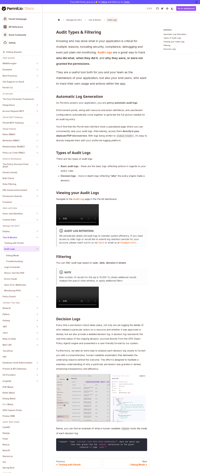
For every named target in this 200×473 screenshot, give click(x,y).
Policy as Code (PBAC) (14, 152)
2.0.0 (149, 8)
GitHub (104, 2)
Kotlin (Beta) (9, 393)
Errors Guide (10, 279)
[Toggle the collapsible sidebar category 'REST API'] (37, 345)
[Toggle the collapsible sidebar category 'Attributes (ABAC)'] (37, 140)
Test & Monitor (10, 237)
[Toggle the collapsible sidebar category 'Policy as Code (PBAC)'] (37, 153)
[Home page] (59, 20)
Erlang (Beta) (9, 398)
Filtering (166, 45)
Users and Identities (13, 213)
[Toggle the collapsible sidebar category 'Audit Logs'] (37, 249)
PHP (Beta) (8, 387)
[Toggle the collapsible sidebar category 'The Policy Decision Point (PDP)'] (37, 164)
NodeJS (7, 308)
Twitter (127, 2)
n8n (5, 356)
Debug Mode (12, 255)
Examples (7, 69)
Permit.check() (10, 172)
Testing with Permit (14, 243)
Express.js (8, 456)
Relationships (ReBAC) (14, 146)
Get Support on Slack (13, 81)
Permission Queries (12, 196)
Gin (4, 462)
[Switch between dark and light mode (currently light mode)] (172, 8)
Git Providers (9, 375)
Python (6, 314)
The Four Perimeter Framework (18, 99)
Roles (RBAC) (9, 134)
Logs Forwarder (12, 267)
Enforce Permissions (12, 159)
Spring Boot (8, 467)
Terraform (8, 351)
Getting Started (12, 52)
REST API (7, 345)
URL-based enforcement (15, 190)
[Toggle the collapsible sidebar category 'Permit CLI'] (37, 87)
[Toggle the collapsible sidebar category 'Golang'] (37, 320)
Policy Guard (9, 296)
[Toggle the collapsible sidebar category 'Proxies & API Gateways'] (37, 369)
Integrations (9, 105)
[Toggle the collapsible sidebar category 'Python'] (37, 314)
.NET (5, 326)
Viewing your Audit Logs (174, 42)
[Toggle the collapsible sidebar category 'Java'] (37, 333)
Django (6, 433)
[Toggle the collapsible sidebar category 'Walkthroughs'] (37, 63)
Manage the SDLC (11, 226)
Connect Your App (11, 302)
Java (5, 332)
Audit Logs (9, 249)
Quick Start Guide (11, 422)
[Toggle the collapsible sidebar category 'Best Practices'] (37, 76)
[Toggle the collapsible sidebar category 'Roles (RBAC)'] (37, 134)
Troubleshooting (14, 261)
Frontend (7, 202)
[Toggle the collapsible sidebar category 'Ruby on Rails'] (37, 339)
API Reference (13, 27)
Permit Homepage (15, 19)
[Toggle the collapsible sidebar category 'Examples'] (37, 69)
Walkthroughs (9, 63)
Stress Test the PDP (14, 273)
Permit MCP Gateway (13, 117)
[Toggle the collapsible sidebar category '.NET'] (37, 326)
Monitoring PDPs (12, 290)
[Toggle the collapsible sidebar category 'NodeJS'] (37, 308)
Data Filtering (9, 184)
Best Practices (10, 76)
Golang (6, 320)
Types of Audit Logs (172, 38)
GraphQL (7, 381)
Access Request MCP (13, 111)
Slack (101, 242)
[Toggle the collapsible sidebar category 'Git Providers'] (37, 375)
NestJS (6, 450)
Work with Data (10, 208)
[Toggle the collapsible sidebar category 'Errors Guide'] (37, 279)
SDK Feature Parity (12, 410)
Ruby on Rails (9, 339)
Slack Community (14, 35)
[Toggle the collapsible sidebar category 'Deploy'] (37, 231)
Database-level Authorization (17, 362)
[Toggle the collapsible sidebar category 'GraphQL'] (37, 381)
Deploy (6, 231)
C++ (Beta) (8, 404)
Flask (5, 439)
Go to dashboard (186, 8)
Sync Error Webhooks (15, 285)
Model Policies (9, 129)
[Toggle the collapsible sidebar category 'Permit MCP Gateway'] (37, 123)
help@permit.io (128, 242)
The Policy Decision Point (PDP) (15, 165)
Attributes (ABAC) (11, 140)
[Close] (196, 2)
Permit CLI (8, 87)
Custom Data (9, 219)
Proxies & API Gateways (14, 369)
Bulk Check (8, 178)
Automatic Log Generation (174, 34)
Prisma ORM (9, 416)
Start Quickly (9, 58)
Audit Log (78, 199)
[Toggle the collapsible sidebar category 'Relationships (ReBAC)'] (37, 146)
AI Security (8, 93)
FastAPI (6, 427)
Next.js (6, 444)
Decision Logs (169, 49)
